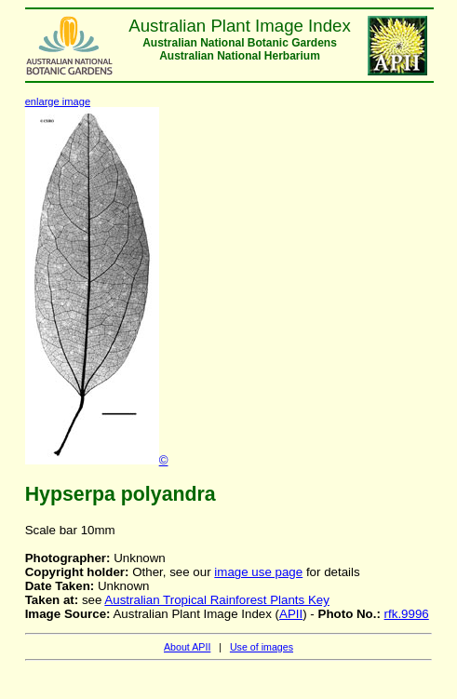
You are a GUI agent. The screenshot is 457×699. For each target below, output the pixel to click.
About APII (187, 646)
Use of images (261, 646)
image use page (258, 572)
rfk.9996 (406, 614)
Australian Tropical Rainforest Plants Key (216, 600)
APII (290, 614)
